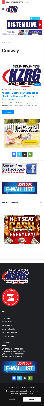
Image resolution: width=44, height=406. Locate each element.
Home (5, 43)
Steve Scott (7, 89)
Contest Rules (7, 322)
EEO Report (6, 318)
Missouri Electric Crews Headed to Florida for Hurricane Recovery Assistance (20, 96)
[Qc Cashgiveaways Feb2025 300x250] (22, 229)
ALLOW (31, 399)
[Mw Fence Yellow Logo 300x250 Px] (22, 133)
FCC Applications (8, 336)
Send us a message (15, 356)
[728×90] (22, 32)
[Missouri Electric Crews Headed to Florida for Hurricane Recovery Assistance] (22, 75)
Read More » (8, 112)
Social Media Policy (9, 329)
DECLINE (12, 399)
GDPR (30, 394)
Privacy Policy (7, 325)
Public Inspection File (9, 333)
